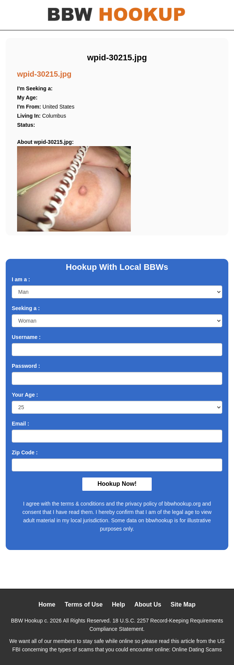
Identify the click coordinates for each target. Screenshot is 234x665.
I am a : (21, 279)
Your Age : (25, 395)
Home (46, 604)
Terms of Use (83, 604)
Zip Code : (25, 452)
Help (118, 604)
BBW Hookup (27, 621)
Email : (20, 424)
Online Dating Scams (197, 649)
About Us (147, 604)
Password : (26, 366)
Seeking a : (26, 308)
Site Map (183, 604)
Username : (26, 337)
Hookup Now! (117, 484)
